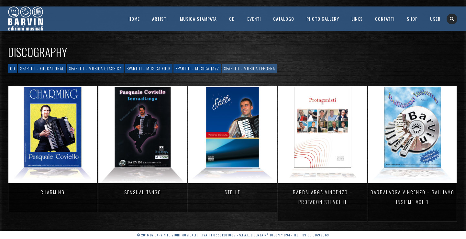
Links (357, 18)
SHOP (412, 18)
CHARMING (52, 192)
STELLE (232, 192)
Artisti (160, 18)
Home (134, 18)
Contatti (384, 18)
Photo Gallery (322, 18)
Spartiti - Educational (42, 68)
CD (232, 18)
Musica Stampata (198, 18)
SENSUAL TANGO (142, 192)
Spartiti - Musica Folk (149, 68)
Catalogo (283, 18)
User (435, 18)
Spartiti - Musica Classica (95, 68)
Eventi (254, 18)
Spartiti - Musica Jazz (197, 68)
